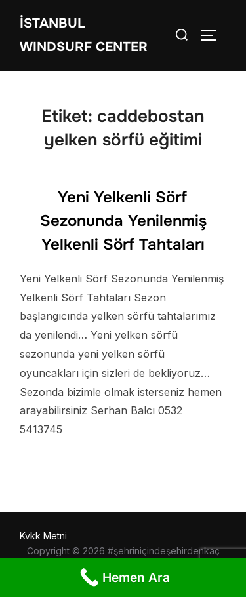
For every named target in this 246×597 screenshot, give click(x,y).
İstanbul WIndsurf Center (84, 35)
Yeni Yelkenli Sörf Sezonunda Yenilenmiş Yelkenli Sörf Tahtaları (123, 220)
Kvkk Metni (43, 535)
